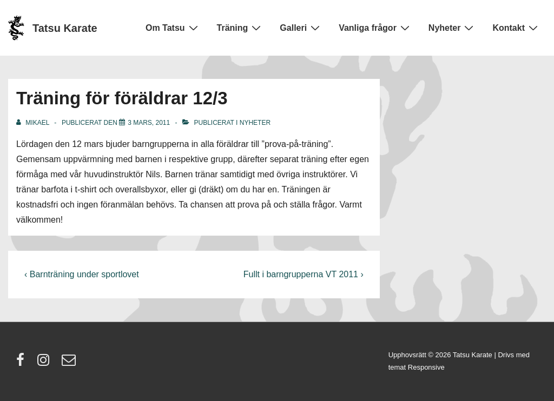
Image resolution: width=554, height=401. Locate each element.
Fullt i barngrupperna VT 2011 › (303, 274)
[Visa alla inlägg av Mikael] (33, 122)
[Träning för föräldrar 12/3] (149, 122)
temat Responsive (416, 367)
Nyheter (452, 27)
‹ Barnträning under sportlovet (81, 274)
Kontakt (516, 27)
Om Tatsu (173, 27)
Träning (240, 27)
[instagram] (45, 363)
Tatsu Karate (64, 28)
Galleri (301, 27)
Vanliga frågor (375, 27)
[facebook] (22, 363)
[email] (70, 363)
